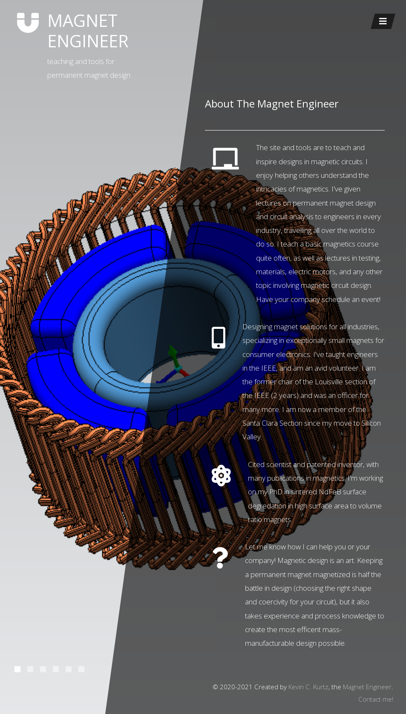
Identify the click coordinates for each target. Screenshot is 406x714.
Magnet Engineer (367, 686)
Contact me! (375, 699)
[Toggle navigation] (383, 21)
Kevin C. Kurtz (308, 686)
